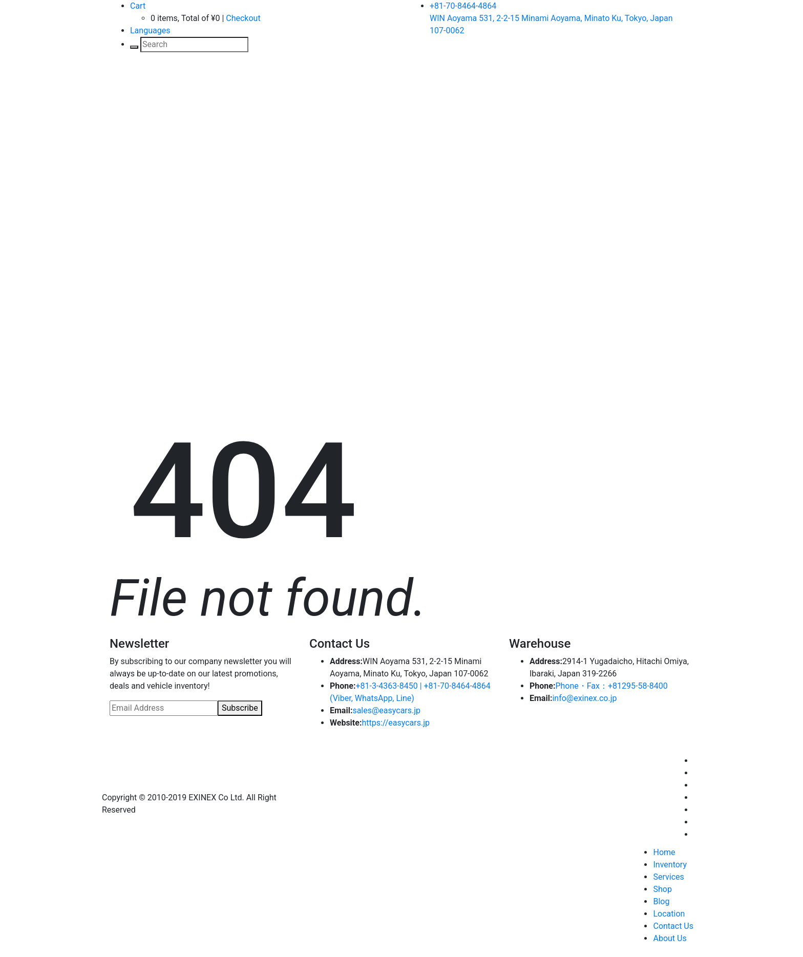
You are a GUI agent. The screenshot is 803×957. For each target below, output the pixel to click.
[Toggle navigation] (124, 84)
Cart (137, 6)
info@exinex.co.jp (584, 698)
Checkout (243, 18)
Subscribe (240, 708)
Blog (661, 901)
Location (669, 914)
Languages (150, 30)
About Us (669, 938)
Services (668, 877)
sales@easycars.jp (386, 710)
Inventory (670, 864)
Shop (662, 889)
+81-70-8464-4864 (463, 6)
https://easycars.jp (396, 723)
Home (664, 852)
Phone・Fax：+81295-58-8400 (611, 686)
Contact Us (673, 926)
